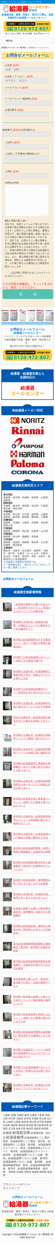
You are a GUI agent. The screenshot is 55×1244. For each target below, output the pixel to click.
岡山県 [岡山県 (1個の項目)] (32, 1122)
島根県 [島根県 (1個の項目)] (48, 1122)
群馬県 (25, 506)
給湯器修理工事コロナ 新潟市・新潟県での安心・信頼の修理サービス (31, 982)
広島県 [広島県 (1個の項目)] (6, 1125)
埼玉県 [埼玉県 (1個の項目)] (11, 1118)
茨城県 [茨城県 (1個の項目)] (19, 1172)
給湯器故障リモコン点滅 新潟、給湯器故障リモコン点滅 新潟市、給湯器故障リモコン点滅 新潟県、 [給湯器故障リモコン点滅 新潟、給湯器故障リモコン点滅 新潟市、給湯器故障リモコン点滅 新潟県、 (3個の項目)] (26, 1158)
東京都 (6, 508)
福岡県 (6, 542)
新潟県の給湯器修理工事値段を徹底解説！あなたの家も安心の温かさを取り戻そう (31, 767)
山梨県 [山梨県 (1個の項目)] (17, 1122)
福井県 (34, 514)
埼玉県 (34, 506)
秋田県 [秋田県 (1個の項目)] (45, 1128)
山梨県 (44, 514)
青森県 (6, 497)
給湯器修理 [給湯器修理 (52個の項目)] (15, 1137)
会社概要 (28, 34)
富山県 (16, 514)
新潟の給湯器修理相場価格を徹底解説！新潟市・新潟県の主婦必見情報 (31, 947)
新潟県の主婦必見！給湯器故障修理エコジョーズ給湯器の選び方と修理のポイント (31, 820)
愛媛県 (25, 536)
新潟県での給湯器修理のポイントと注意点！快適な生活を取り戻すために (31, 1071)
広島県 (34, 531)
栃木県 (16, 506)
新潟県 (6, 514)
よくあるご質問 (14, 34)
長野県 (6, 517)
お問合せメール (42, 34)
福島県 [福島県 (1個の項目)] (37, 1128)
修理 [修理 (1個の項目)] (26, 1115)
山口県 (44, 531)
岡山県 (25, 531)
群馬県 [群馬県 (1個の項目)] (12, 1172)
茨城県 (6, 506)
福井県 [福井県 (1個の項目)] (29, 1128)
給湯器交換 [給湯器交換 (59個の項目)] (21, 1133)
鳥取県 (6, 531)
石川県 (25, 514)
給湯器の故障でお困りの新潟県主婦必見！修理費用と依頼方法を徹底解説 (31, 912)
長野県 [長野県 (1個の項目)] (27, 1172)
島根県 (16, 531)
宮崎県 (6, 545)
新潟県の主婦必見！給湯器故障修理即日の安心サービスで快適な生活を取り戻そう (31, 785)
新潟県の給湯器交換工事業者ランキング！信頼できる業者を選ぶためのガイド (31, 802)
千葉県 (44, 506)
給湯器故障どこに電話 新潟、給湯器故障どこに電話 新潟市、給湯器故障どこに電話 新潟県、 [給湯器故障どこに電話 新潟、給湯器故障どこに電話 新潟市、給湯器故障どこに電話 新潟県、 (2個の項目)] (27, 1141)
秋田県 (34, 497)
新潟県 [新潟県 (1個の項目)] (29, 1125)
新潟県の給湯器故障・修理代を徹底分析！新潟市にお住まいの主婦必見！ (31, 929)
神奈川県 (17, 508)
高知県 (34, 536)
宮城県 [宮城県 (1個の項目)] (35, 1118)
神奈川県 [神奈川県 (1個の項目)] (20, 1128)
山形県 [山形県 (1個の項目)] (9, 1122)
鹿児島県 (17, 545)
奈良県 (44, 522)
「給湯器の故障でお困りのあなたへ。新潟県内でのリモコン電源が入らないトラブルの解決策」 (31, 608)
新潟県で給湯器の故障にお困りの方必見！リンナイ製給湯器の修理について (31, 1000)
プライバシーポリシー (17, 1184)
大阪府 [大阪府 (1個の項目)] (19, 1118)
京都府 (16, 522)
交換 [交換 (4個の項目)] (13, 1115)
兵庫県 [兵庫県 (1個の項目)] (33, 1115)
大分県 (44, 542)
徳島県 (6, 536)
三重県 (44, 517)
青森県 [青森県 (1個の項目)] (35, 1172)
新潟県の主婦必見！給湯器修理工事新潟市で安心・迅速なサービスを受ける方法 (31, 675)
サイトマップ (11, 1188)
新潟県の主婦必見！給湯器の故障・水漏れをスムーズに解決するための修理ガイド (31, 625)
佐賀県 (16, 542)
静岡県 (25, 517)
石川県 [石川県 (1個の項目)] (11, 1128)
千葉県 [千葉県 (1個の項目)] (40, 1115)
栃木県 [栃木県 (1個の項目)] (45, 1125)
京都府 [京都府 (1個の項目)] (20, 1115)
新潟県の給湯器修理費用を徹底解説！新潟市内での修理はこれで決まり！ (31, 1035)
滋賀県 (6, 522)
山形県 (44, 497)
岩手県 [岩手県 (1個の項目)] (40, 1122)
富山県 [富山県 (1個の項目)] (42, 1118)
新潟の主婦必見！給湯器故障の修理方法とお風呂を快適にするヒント (31, 721)
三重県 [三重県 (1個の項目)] (6, 1115)
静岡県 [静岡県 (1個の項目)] (43, 1172)
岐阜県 (16, 517)
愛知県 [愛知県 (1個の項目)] (21, 1125)
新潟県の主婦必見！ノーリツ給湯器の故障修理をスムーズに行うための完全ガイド (31, 1053)
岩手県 (16, 497)
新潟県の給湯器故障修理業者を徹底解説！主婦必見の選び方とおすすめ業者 (31, 965)
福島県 (6, 500)
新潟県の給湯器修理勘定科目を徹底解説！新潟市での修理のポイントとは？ (31, 866)
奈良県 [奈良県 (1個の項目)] (27, 1118)
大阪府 (25, 522)
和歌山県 (8, 525)
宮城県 (25, 497)
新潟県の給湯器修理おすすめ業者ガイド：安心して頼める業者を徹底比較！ (31, 643)
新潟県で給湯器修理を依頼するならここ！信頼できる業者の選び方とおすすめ (31, 1018)
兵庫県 (34, 522)
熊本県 (34, 542)
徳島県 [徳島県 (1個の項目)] (14, 1125)
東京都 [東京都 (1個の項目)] (37, 1125)
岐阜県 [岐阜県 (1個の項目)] (25, 1122)
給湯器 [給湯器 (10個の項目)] (7, 1132)
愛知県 (34, 517)
